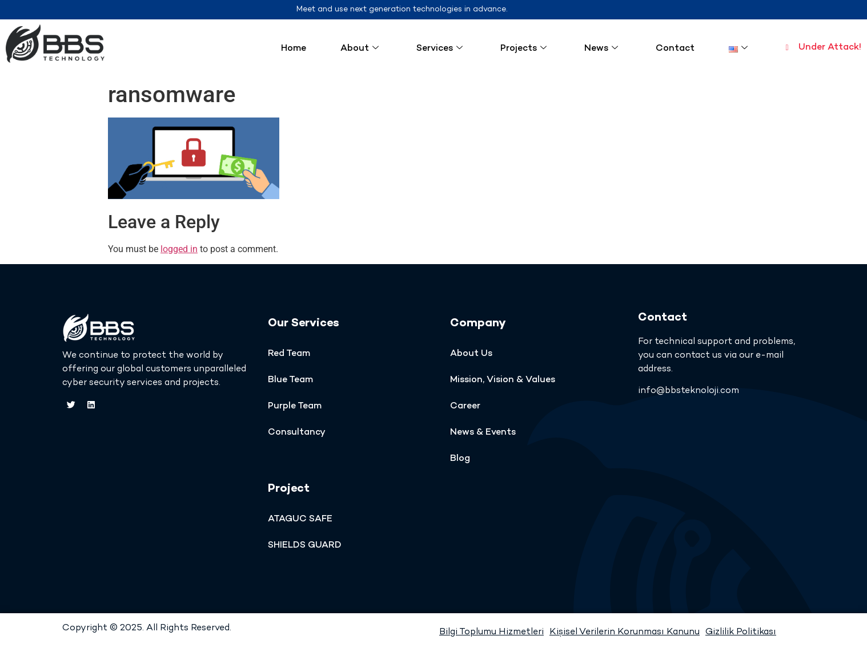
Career (465, 406)
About (359, 49)
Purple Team (295, 406)
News (601, 49)
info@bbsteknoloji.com (688, 391)
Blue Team (290, 380)
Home (293, 49)
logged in (179, 249)
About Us (471, 354)
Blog (460, 459)
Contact (675, 49)
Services (439, 49)
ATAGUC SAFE (300, 519)
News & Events (483, 433)
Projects (523, 49)
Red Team (289, 354)
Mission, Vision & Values (502, 380)
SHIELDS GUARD (305, 545)
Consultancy (297, 433)
